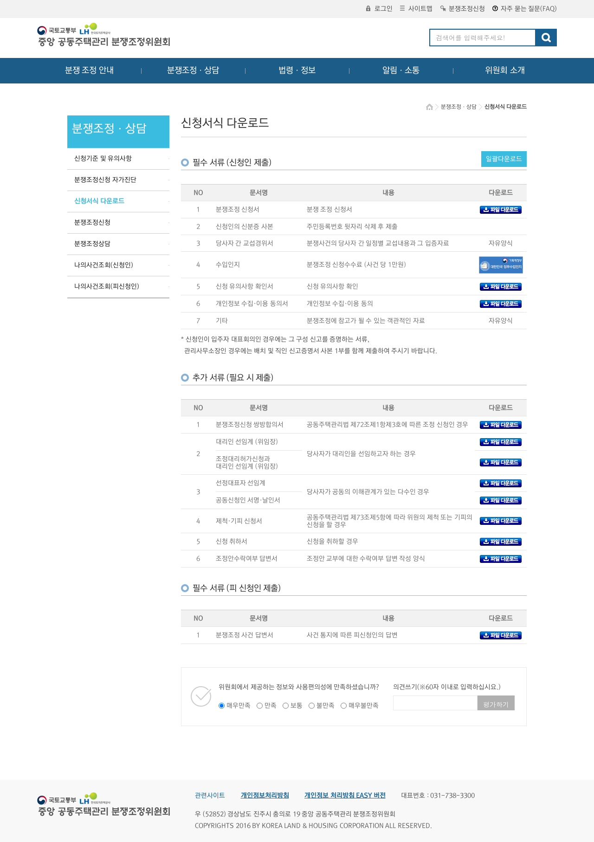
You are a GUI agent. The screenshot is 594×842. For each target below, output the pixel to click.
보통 (297, 705)
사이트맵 (416, 9)
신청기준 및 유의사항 (103, 158)
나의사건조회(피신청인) (106, 286)
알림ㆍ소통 (401, 70)
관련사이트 (210, 795)
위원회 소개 (505, 70)
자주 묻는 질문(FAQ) (524, 9)
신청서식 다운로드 (99, 201)
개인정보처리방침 (265, 795)
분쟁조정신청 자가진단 (105, 180)
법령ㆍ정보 (297, 70)
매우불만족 (364, 705)
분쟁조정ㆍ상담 (193, 70)
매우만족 (238, 705)
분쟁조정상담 (92, 244)
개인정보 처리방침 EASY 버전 (345, 795)
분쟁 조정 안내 (89, 70)
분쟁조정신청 (462, 9)
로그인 (379, 9)
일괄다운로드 (504, 159)
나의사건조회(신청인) (103, 265)
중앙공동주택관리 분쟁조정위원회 (104, 36)
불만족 (325, 705)
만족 (271, 705)
